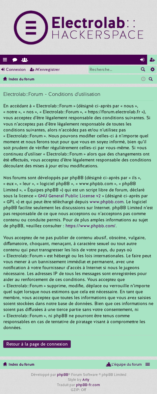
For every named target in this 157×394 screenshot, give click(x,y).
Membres (26, 61)
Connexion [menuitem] (143, 61)
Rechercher (143, 69)
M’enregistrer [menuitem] (153, 61)
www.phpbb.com (106, 202)
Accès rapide (6, 61)
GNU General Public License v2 (69, 196)
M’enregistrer (47, 69)
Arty (85, 379)
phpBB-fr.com (88, 384)
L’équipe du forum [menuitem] (127, 364)
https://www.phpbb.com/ (90, 226)
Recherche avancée (152, 69)
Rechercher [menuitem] (151, 80)
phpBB (62, 374)
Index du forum (21, 364)
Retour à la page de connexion (37, 344)
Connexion (16, 69)
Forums (16, 61)
